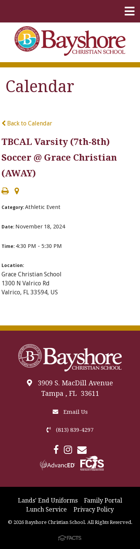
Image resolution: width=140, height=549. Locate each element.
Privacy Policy (94, 509)
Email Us (70, 412)
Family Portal (103, 500)
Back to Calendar (26, 123)
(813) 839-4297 (70, 430)
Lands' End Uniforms (48, 500)
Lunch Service (46, 509)
